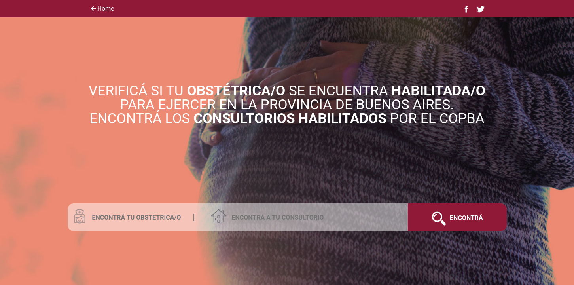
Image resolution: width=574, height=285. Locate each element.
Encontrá (454, 217)
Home (101, 9)
